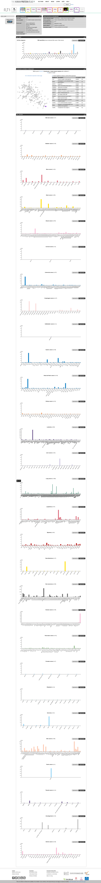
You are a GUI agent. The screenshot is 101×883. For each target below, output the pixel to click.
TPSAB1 (54, 89)
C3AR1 (53, 107)
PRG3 (53, 81)
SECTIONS (40, 1)
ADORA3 (54, 87)
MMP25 (54, 92)
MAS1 (53, 100)
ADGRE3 (54, 91)
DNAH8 (54, 96)
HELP (67, 1)
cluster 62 (41, 71)
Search (67, 4)
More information (72, 881)
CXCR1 (54, 102)
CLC (53, 79)
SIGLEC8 (54, 85)
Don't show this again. (81, 881)
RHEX (53, 105)
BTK (53, 97)
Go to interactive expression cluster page (33, 75)
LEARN (58, 1)
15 (52, 75)
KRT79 (53, 84)
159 (47, 72)
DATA (63, 1)
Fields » (72, 4)
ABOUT (47, 1)
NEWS (52, 1)
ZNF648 (54, 94)
